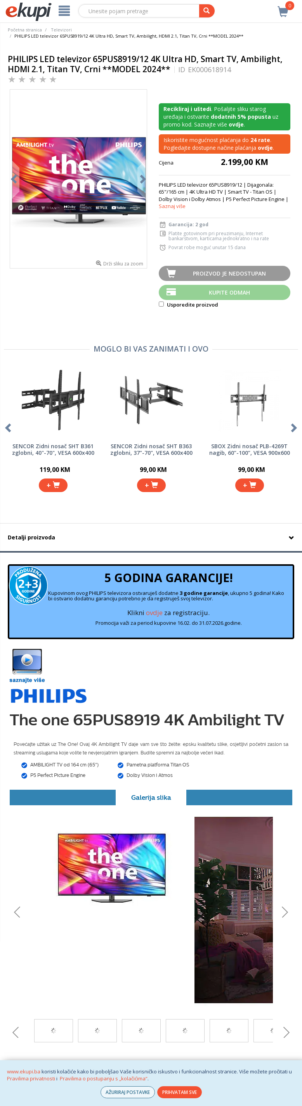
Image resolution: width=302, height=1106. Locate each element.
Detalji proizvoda (31, 537)
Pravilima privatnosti (31, 1078)
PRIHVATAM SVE (179, 1092)
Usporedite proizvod (188, 304)
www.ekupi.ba (23, 1071)
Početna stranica (25, 30)
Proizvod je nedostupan (229, 273)
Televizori (61, 30)
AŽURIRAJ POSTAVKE (128, 1092)
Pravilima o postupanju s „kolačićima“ (104, 1078)
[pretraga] (207, 10)
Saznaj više (172, 206)
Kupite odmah (229, 292)
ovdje (154, 612)
